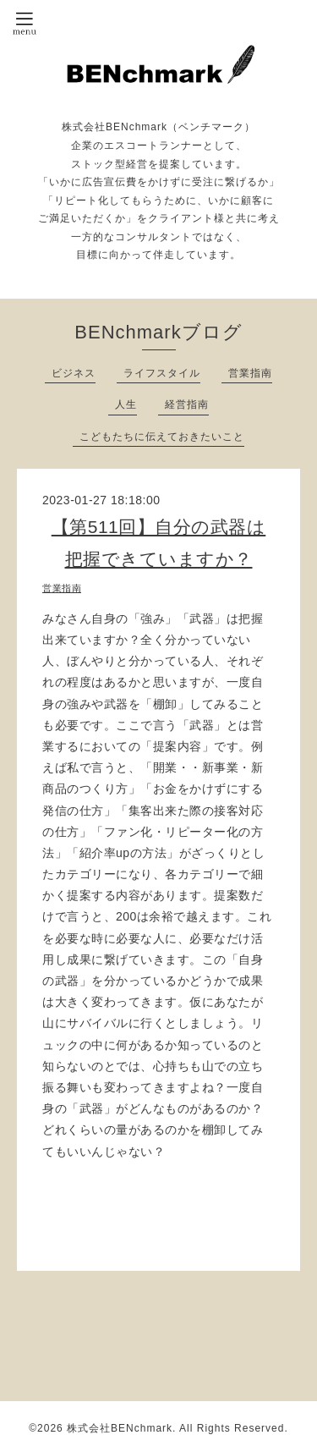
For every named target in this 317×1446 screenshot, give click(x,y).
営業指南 (250, 373)
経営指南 (187, 404)
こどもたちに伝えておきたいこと (161, 437)
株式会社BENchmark (119, 1428)
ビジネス (74, 373)
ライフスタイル (161, 373)
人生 (126, 404)
